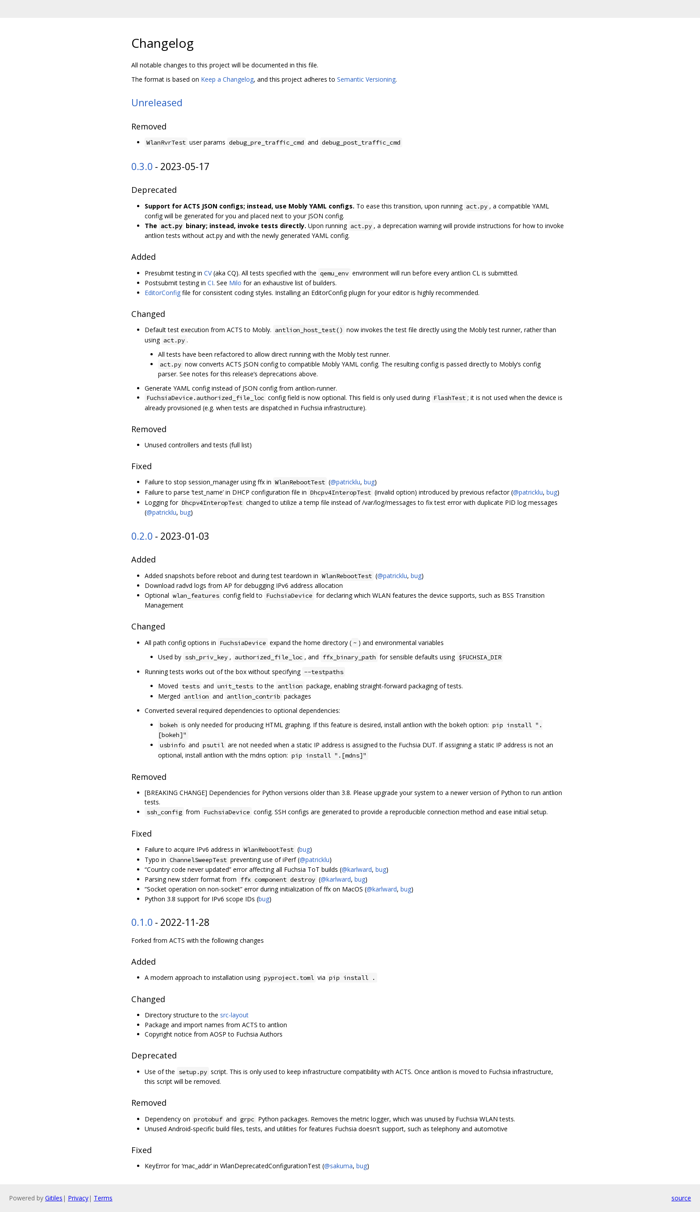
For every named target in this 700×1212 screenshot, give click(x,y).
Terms (103, 1198)
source (681, 1198)
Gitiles (53, 1198)
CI (210, 283)
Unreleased (157, 102)
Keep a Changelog (227, 79)
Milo (235, 283)
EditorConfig (162, 292)
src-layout (234, 1015)
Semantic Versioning (366, 79)
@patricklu (345, 482)
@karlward (357, 869)
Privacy (78, 1198)
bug (369, 482)
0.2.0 (142, 536)
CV (208, 273)
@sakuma (338, 1166)
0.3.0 (142, 166)
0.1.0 (142, 922)
